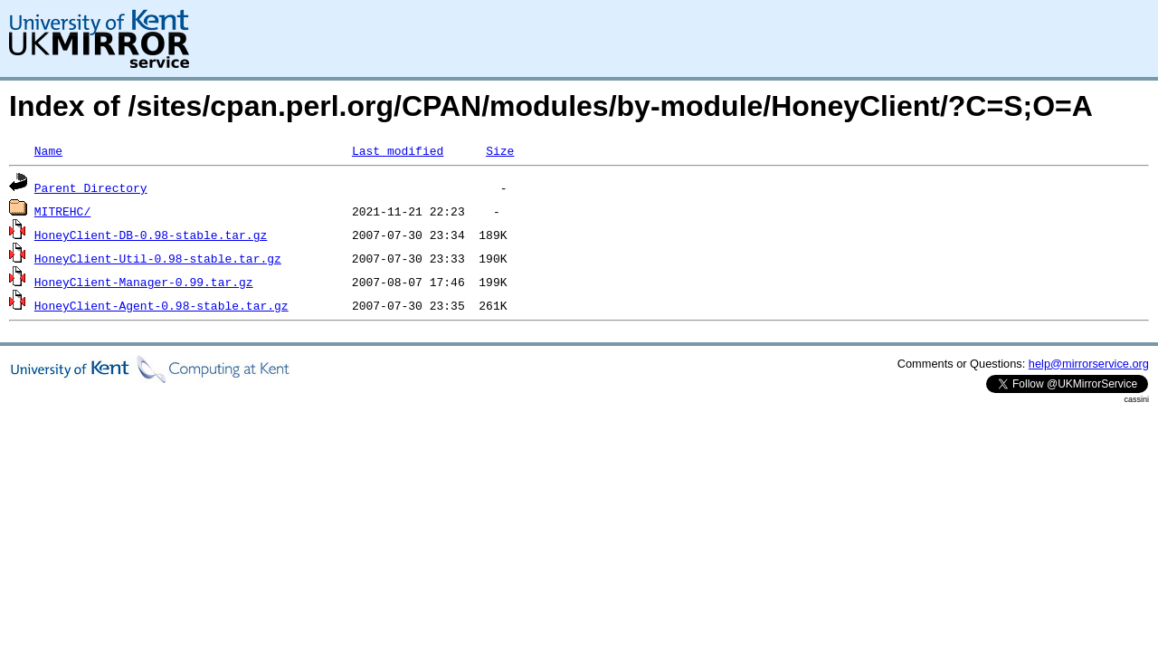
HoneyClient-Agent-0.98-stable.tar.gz (161, 305)
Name (48, 150)
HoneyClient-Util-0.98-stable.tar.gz (157, 258)
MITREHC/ (62, 211)
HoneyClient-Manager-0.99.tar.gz (143, 281)
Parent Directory (90, 187)
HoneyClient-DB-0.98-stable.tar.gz (150, 234)
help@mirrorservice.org (1089, 363)
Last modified (397, 150)
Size (500, 150)
